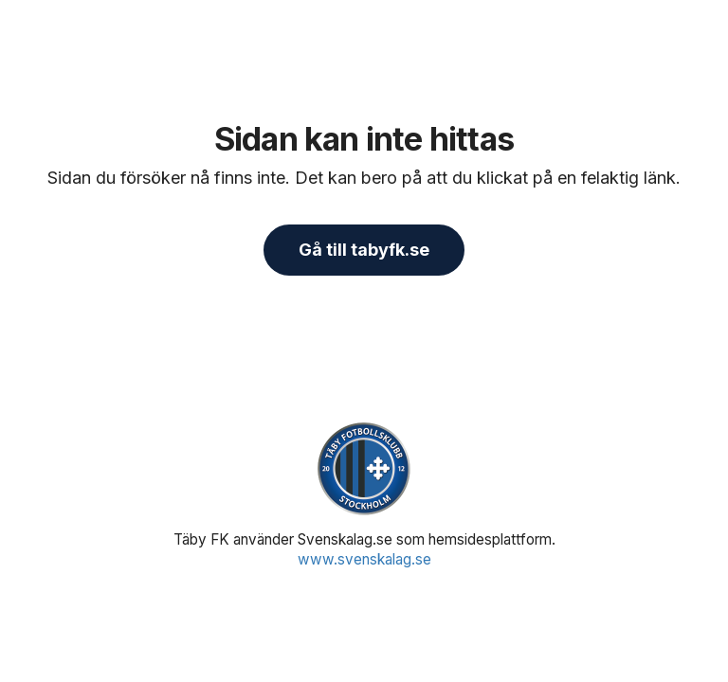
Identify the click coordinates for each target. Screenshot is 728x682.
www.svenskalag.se (364, 559)
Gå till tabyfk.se (364, 250)
